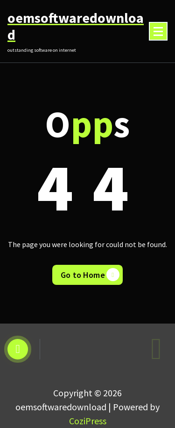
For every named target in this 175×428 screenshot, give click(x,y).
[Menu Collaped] (158, 31)
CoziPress (87, 421)
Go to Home (90, 274)
